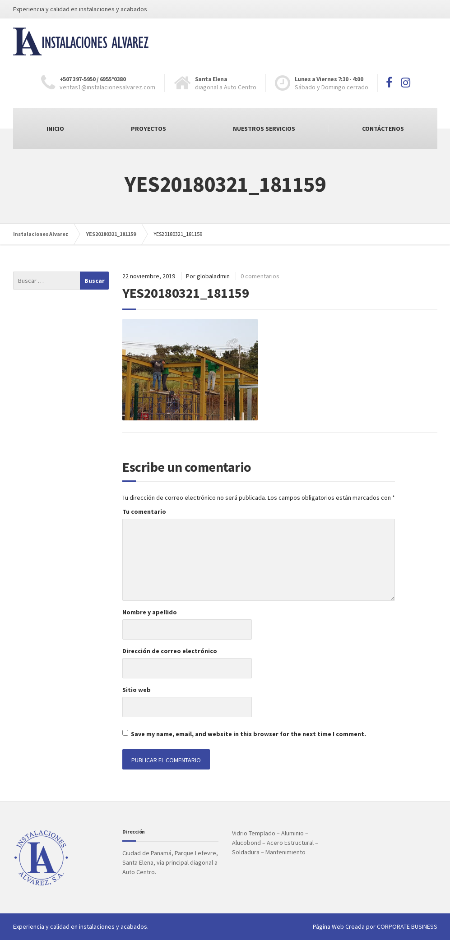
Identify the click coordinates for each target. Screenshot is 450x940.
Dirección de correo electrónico (169, 651)
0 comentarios (260, 276)
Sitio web (136, 690)
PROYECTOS (148, 128)
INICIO (55, 128)
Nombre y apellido (149, 612)
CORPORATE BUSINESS (407, 926)
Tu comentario (144, 511)
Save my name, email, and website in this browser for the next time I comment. (248, 734)
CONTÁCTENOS (383, 128)
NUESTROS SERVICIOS (264, 128)
